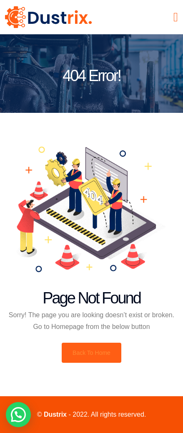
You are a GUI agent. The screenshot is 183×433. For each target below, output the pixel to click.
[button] (18, 414)
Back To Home (91, 352)
